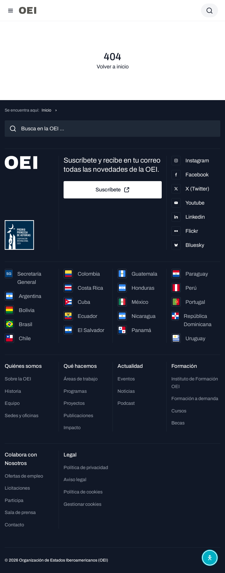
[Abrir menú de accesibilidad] (210, 558)
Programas (75, 391)
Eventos (126, 378)
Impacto (72, 427)
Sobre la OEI (18, 378)
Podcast (126, 403)
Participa (14, 500)
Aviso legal (75, 479)
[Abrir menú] (10, 10)
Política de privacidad (86, 467)
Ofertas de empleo (24, 475)
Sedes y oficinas (21, 415)
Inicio (46, 110)
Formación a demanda (194, 398)
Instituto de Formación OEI (194, 382)
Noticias (126, 391)
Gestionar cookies (82, 504)
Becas (178, 422)
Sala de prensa (20, 512)
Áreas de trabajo (81, 378)
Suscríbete (113, 189)
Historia (13, 391)
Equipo (12, 403)
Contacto (14, 524)
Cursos (178, 410)
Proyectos (74, 403)
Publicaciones (78, 415)
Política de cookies (83, 491)
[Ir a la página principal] (27, 10)
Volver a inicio (113, 67)
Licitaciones (17, 488)
